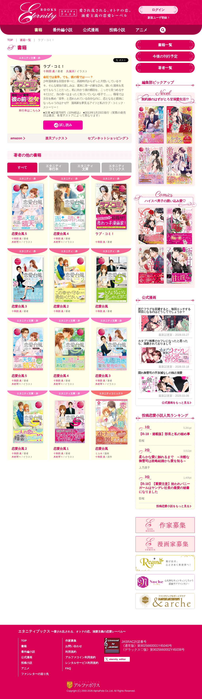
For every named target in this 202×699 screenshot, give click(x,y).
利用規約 (70, 651)
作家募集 (70, 640)
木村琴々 (17, 242)
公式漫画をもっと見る (175, 402)
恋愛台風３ (19, 306)
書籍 (38, 30)
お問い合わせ (73, 646)
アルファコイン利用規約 (80, 657)
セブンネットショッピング (106, 138)
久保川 (70, 71)
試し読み (65, 125)
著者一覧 (165, 68)
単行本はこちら (28, 110)
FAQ (68, 668)
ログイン (158, 9)
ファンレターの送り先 (35, 673)
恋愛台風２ (61, 306)
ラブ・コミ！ (104, 233)
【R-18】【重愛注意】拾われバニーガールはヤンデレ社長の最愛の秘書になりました (164, 487)
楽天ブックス (54, 138)
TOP (10, 40)
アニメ (141, 30)
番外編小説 (62, 30)
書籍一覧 (25, 40)
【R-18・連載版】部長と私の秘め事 (164, 434)
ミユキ (99, 453)
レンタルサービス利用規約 (81, 662)
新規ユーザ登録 (157, 17)
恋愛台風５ (19, 233)
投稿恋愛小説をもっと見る (172, 506)
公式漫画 (91, 30)
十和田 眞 (49, 71)
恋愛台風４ (61, 233)
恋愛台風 (101, 306)
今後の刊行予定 (165, 56)
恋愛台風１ (61, 448)
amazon (16, 138)
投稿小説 (117, 30)
